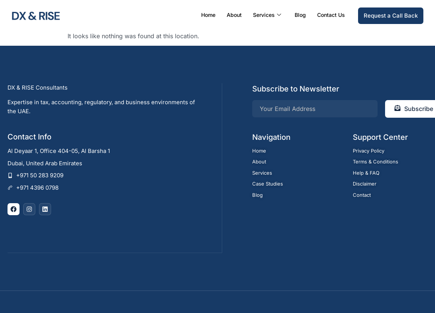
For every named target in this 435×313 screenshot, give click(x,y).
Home (208, 15)
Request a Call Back (391, 15)
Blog (300, 15)
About (234, 15)
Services (267, 14)
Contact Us (331, 15)
